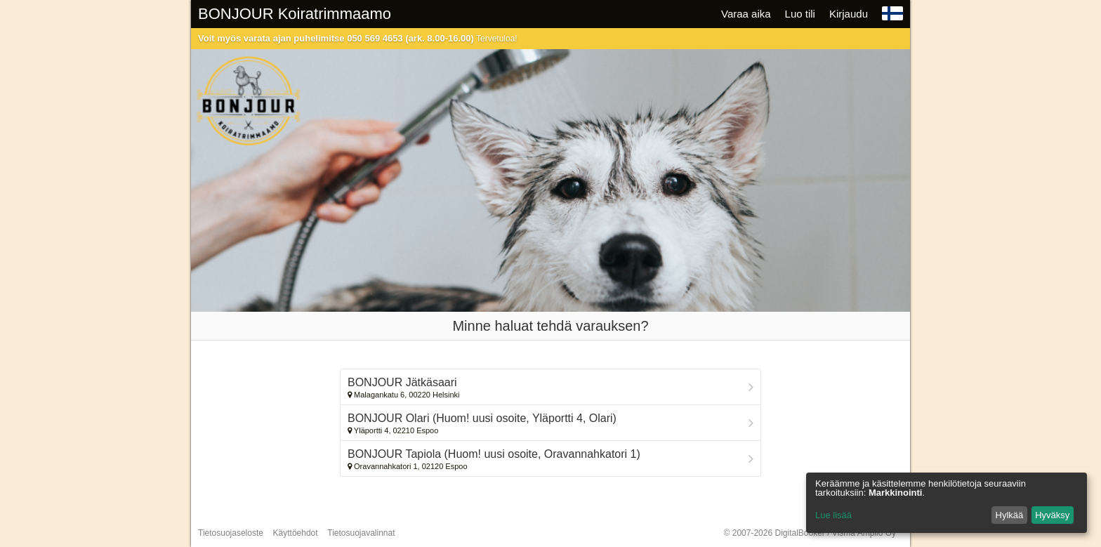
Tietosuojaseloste (230, 533)
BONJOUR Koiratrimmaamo (294, 13)
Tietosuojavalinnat (361, 533)
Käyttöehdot (295, 533)
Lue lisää (833, 515)
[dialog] (946, 503)
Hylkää (1010, 515)
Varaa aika (746, 14)
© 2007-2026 (810, 533)
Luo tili (800, 14)
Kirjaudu (848, 14)
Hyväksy (1052, 515)
